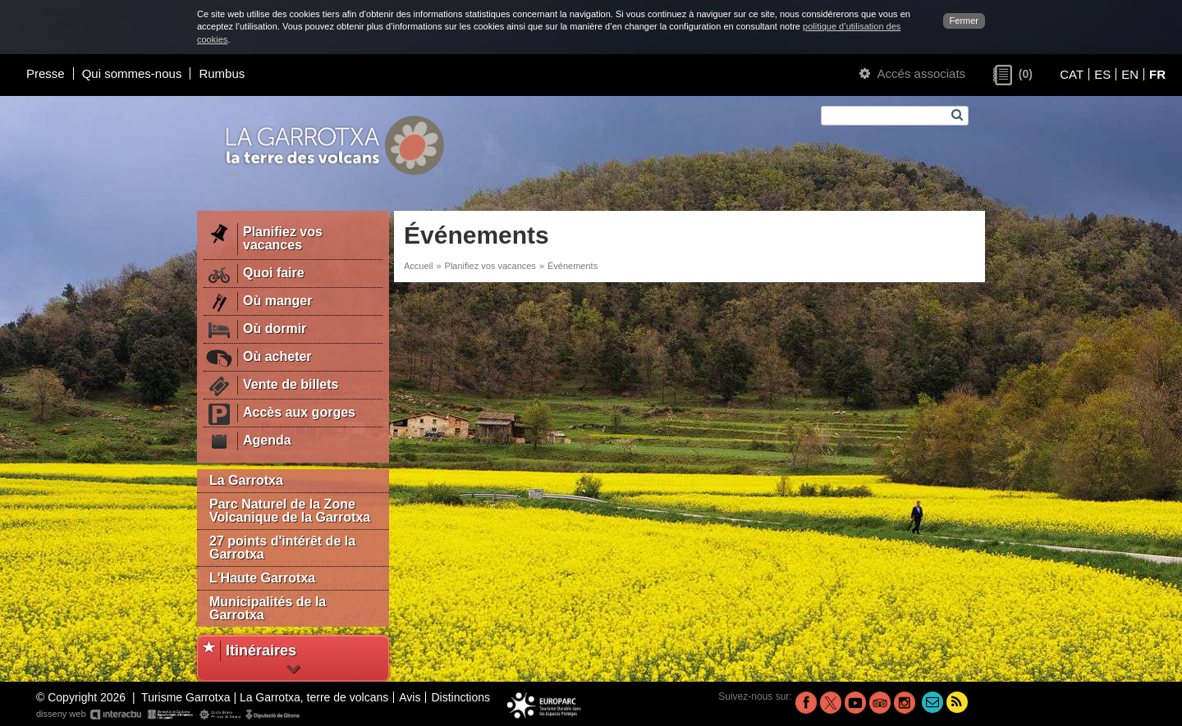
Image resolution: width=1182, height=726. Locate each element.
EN (1129, 74)
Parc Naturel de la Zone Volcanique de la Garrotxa (289, 510)
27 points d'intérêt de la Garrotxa (282, 547)
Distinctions (460, 697)
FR (1157, 74)
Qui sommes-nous (132, 73)
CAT (1072, 74)
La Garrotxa (246, 480)
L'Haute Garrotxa (262, 578)
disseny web (168, 714)
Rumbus (222, 73)
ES (1102, 74)
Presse (45, 73)
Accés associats (912, 73)
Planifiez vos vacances (490, 266)
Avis (409, 697)
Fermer (964, 20)
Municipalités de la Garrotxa (267, 608)
